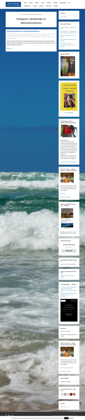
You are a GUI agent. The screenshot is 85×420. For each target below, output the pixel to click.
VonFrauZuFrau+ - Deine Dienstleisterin (68, 161)
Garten (31, 2)
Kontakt (56, 6)
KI (69, 2)
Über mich (48, 6)
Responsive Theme (74, 415)
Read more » (10, 48)
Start (25, 2)
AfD (38, 35)
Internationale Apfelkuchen (65, 331)
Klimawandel (63, 2)
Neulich (35, 6)
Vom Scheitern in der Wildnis (70, 233)
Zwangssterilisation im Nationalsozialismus (23, 31)
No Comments (53, 33)
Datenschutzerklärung (64, 264)
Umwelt (55, 2)
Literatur (49, 2)
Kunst (42, 2)
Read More (71, 418)
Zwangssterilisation (11, 38)
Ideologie (43, 36)
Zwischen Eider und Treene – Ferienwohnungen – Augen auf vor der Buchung (67, 45)
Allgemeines (27, 6)
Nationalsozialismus (50, 36)
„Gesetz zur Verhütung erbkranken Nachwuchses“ (25, 35)
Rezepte (41, 6)
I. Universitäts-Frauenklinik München (32, 36)
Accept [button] (66, 418)
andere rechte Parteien (44, 35)
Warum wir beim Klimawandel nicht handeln (68, 293)
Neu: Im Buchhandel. (69, 112)
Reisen (37, 2)
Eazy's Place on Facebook (65, 197)
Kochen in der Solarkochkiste (66, 288)
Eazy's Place (62, 193)
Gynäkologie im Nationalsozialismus (15, 36)
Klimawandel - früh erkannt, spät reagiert (68, 287)
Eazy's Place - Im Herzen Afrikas (66, 367)
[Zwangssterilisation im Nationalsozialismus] (27, 33)
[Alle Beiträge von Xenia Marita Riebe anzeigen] (12, 33)
